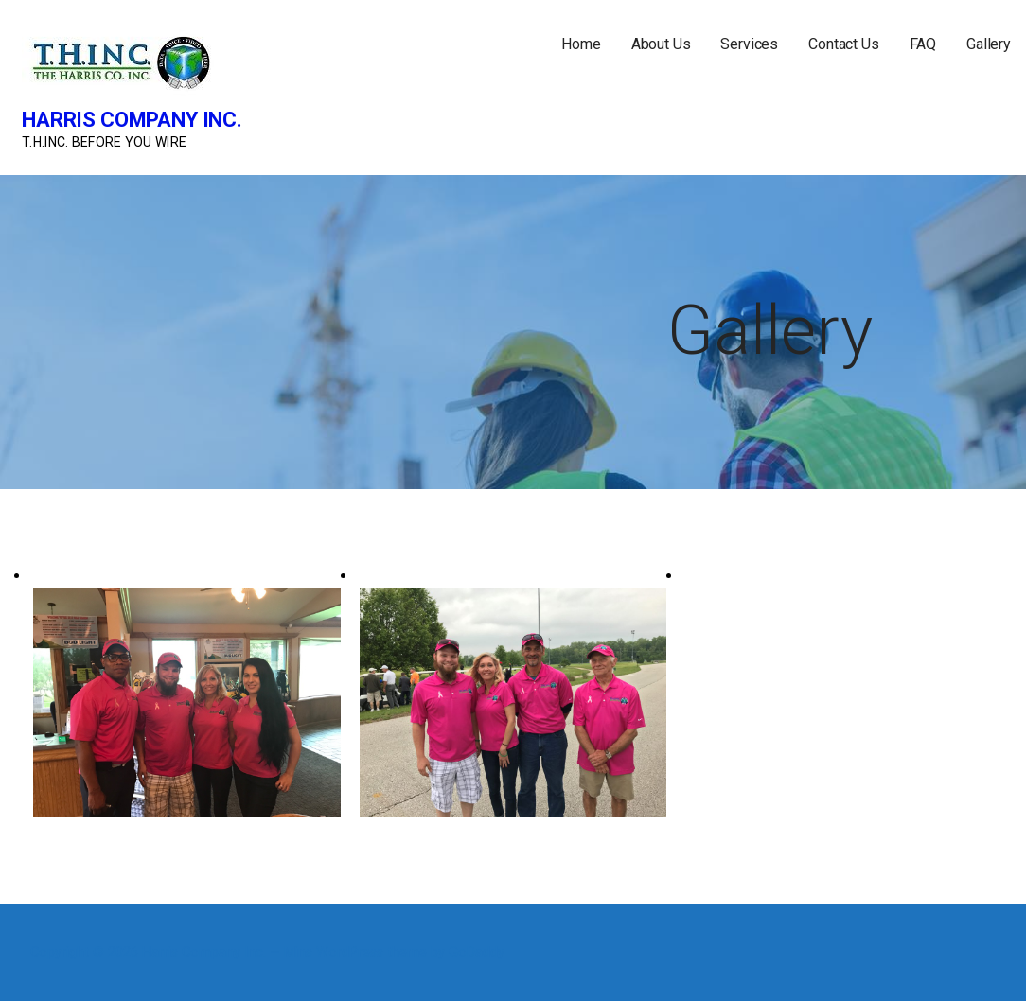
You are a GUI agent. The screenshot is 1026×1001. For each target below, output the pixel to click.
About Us (661, 44)
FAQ (923, 44)
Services (749, 44)
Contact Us (843, 44)
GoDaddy (476, 952)
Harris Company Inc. (132, 120)
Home (580, 44)
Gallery (988, 44)
